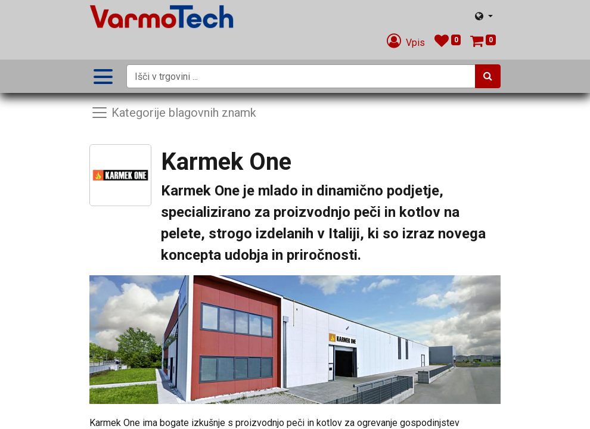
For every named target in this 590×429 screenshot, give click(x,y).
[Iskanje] (488, 76)
